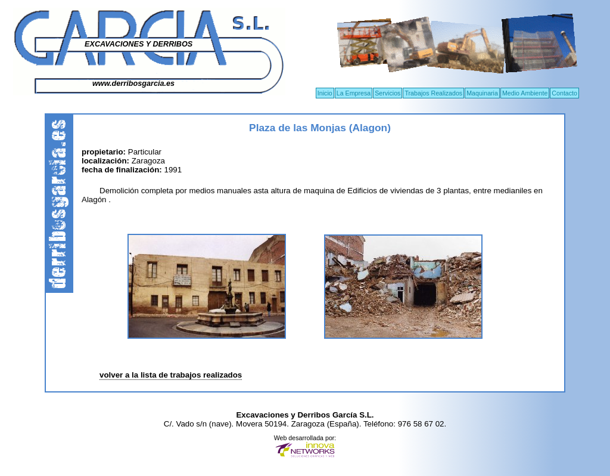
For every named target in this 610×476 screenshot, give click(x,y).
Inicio (325, 93)
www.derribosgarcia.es (133, 83)
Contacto (564, 93)
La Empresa (354, 93)
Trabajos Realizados (433, 93)
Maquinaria (482, 93)
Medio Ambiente (524, 93)
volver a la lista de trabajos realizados (170, 374)
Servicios (387, 93)
